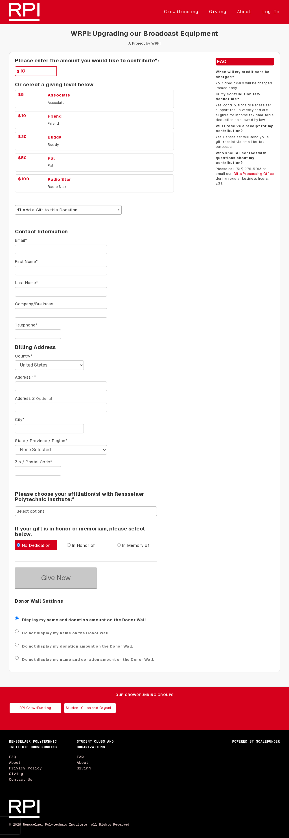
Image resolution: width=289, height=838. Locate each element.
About (244, 12)
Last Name (26, 282)
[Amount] (36, 71)
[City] (49, 428)
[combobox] (68, 210)
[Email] (61, 249)
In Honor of (81, 545)
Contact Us (20, 779)
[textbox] (68, 209)
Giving (217, 12)
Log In (270, 12)
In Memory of (133, 545)
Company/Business (34, 303)
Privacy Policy (25, 768)
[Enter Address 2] (61, 407)
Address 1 (25, 377)
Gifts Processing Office (253, 174)
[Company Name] (61, 313)
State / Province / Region (41, 440)
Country (23, 356)
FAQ (12, 756)
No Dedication (34, 545)
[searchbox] (86, 511)
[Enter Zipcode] (38, 471)
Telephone (26, 325)
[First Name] (61, 270)
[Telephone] (38, 334)
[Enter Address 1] (61, 386)
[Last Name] (61, 292)
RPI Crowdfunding (35, 708)
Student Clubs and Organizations (91, 708)
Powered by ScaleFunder (256, 741)
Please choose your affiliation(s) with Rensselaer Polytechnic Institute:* (79, 497)
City (20, 419)
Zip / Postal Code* (33, 461)
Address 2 (25, 398)
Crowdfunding (181, 12)
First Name (26, 261)
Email (21, 240)
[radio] (36, 546)
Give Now (56, 577)
